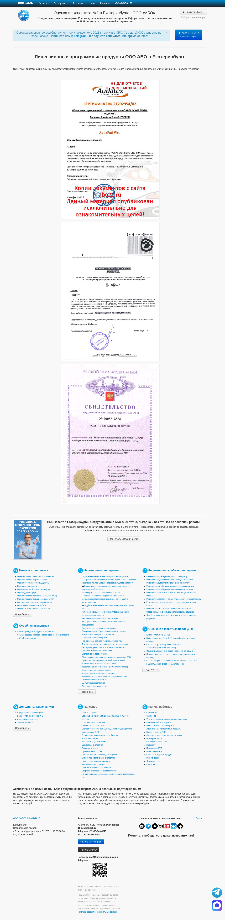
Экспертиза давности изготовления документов (103, 647)
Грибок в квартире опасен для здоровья (99, 755)
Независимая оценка (33, 570)
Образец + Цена (188, 34)
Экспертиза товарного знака (94, 686)
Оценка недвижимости (27, 586)
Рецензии (79, 3)
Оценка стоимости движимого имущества (35, 576)
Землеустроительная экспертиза (96, 670)
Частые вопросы (89, 713)
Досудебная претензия (27, 719)
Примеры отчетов (90, 748)
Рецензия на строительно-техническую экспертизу (169, 609)
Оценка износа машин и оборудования (99, 628)
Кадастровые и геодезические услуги (98, 673)
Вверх (199, 818)
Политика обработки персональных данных (97, 912)
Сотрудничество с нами (157, 742)
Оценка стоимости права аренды (32, 580)
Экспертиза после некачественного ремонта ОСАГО (170, 651)
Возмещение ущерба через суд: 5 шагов (100, 735)
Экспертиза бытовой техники (95, 654)
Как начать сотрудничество (124, 539)
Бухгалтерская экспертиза (93, 683)
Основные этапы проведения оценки (33, 609)
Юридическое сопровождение (30, 713)
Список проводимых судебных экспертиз (35, 632)
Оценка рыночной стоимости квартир (34, 589)
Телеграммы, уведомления (94, 742)
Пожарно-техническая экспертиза (97, 651)
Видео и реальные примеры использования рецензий (170, 612)
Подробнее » (22, 614)
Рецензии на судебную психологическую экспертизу (170, 589)
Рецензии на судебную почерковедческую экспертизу (170, 586)
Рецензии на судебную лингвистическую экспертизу (170, 580)
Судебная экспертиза (34, 625)
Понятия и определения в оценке (97, 767)
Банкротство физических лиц (30, 716)
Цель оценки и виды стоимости (96, 761)
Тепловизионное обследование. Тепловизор (104, 596)
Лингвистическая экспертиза (94, 638)
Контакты (105, 3)
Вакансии (151, 745)
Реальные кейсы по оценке (159, 722)
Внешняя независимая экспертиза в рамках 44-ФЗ (104, 676)
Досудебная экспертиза (92, 745)
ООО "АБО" (19, 818)
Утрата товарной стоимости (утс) (161, 648)
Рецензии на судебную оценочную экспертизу (167, 576)
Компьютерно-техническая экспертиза (99, 663)
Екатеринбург (193, 12)
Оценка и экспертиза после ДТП (170, 629)
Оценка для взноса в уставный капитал (34, 602)
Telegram (80, 36)
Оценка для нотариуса (27, 592)
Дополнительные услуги (36, 706)
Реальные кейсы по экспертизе (160, 725)
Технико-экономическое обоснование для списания (105, 644)
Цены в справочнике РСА (93, 725)
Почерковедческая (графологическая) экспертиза (104, 631)
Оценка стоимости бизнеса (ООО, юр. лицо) (37, 596)
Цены (92, 3)
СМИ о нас (151, 716)
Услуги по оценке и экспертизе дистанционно (167, 719)
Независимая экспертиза (101, 570)
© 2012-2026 (33, 818)
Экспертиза (61, 3)
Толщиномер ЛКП (25, 722)
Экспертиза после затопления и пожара (102, 592)
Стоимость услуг (154, 761)
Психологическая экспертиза (95, 680)
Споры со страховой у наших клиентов (164, 644)
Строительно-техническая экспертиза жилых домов (105, 576)
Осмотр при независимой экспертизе (98, 758)
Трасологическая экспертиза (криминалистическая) (105, 667)
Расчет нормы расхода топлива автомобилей (102, 641)
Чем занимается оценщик (93, 764)
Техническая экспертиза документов (98, 634)
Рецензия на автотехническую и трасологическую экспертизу (174, 599)
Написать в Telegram (91, 841)
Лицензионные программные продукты (164, 729)
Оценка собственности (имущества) (33, 583)
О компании (152, 713)
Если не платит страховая (158, 635)
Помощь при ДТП (154, 748)
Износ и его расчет (90, 738)
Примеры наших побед (92, 751)
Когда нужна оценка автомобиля (31, 605)
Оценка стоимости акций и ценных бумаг (35, 599)
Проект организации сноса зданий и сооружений (103, 660)
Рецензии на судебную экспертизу (172, 570)
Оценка (44, 3)
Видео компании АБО (156, 732)
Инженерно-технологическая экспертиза (100, 618)
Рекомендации (153, 758)
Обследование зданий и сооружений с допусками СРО (106, 657)
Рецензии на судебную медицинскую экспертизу (168, 583)
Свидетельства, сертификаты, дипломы (164, 735)
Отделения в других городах (159, 755)
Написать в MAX (88, 849)
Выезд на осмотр (154, 751)
